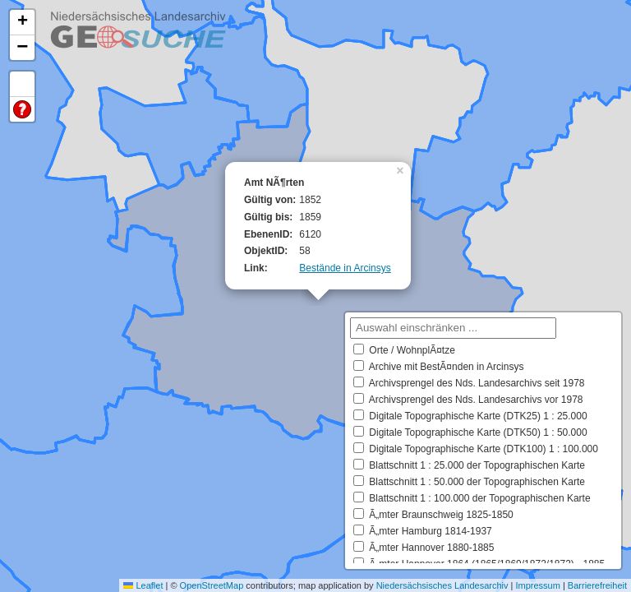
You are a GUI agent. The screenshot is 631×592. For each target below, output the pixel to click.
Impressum (537, 585)
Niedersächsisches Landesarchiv (442, 585)
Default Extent (22, 84)
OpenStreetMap (212, 585)
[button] (402, 169)
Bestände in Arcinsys (344, 268)
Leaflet (143, 585)
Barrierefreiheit (597, 585)
